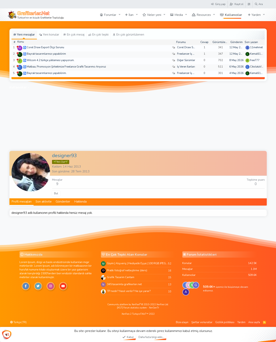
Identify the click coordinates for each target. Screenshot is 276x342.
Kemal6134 (257, 54)
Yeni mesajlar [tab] (24, 35)
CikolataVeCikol (259, 67)
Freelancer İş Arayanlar (190, 54)
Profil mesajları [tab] (21, 202)
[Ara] (258, 4)
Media (178, 15)
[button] (119, 14)
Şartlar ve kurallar (201, 322)
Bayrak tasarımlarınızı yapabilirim (46, 54)
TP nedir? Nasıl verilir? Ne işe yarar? (129, 291)
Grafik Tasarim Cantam (120, 277)
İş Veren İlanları (186, 67)
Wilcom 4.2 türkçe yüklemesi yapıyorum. (50, 60)
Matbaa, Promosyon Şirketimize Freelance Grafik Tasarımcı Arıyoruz (66, 67)
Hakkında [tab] (80, 202)
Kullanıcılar (233, 15)
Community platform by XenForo (138, 304)
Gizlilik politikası (224, 322)
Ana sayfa (254, 322)
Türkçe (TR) (18, 322)
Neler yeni (154, 15)
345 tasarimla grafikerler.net (124, 284)
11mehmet (256, 47)
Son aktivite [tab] (44, 202)
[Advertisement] (138, 121)
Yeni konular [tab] (49, 35)
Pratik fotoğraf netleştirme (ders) (127, 270)
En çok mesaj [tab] (73, 35)
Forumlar (110, 15)
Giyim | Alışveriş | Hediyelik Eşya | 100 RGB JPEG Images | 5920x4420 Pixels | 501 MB (137, 263)
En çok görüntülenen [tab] (128, 35)
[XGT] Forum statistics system (138, 307)
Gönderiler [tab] (63, 202)
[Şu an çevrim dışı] (17, 47)
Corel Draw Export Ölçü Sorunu (45, 47)
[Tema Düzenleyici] (248, 4)
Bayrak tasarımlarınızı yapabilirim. (47, 73)
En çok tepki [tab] (99, 35)
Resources (204, 15)
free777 (255, 60)
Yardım (256, 15)
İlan (131, 15)
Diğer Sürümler (186, 60)
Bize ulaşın (182, 322)
